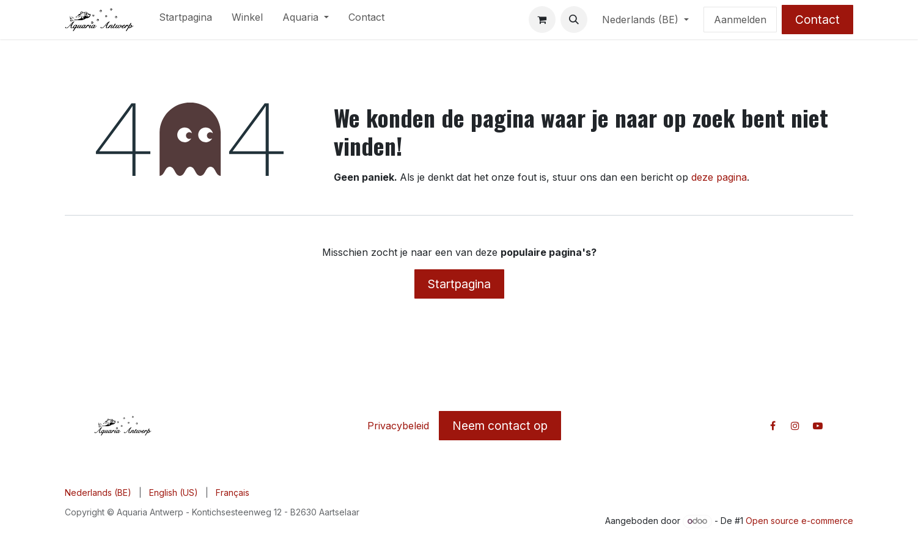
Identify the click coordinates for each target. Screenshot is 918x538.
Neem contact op (500, 425)
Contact (817, 19)
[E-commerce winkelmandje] (542, 19)
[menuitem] (185, 19)
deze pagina (719, 177)
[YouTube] (818, 425)
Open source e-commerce (799, 520)
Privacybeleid (398, 426)
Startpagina (459, 284)
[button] (573, 19)
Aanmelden (740, 19)
